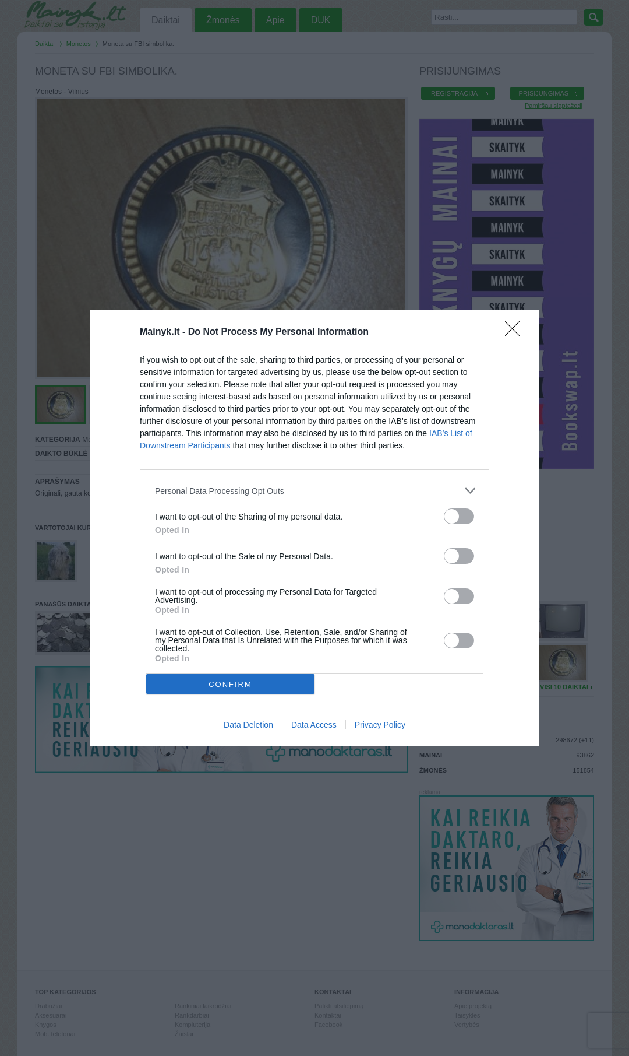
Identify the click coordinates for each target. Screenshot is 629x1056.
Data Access (314, 724)
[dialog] (314, 528)
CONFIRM (230, 684)
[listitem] (314, 491)
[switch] (459, 516)
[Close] (516, 332)
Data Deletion (248, 724)
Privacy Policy (380, 724)
